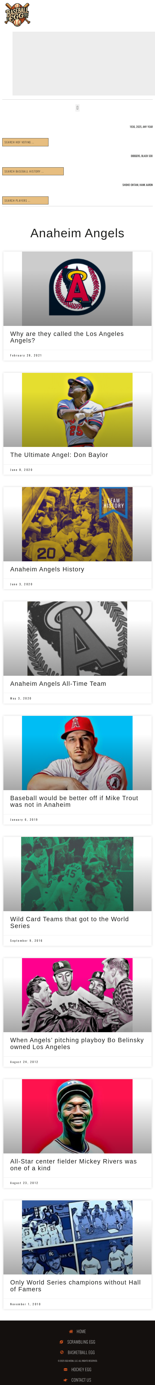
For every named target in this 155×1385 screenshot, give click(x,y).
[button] (77, 108)
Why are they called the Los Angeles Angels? (67, 337)
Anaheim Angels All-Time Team (58, 683)
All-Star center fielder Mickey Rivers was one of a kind (73, 1165)
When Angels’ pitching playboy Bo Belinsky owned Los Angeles (77, 1043)
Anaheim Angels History (47, 569)
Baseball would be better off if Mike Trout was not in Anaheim (74, 801)
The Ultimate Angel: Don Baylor (59, 454)
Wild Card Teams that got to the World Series (69, 922)
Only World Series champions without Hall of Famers (75, 1286)
